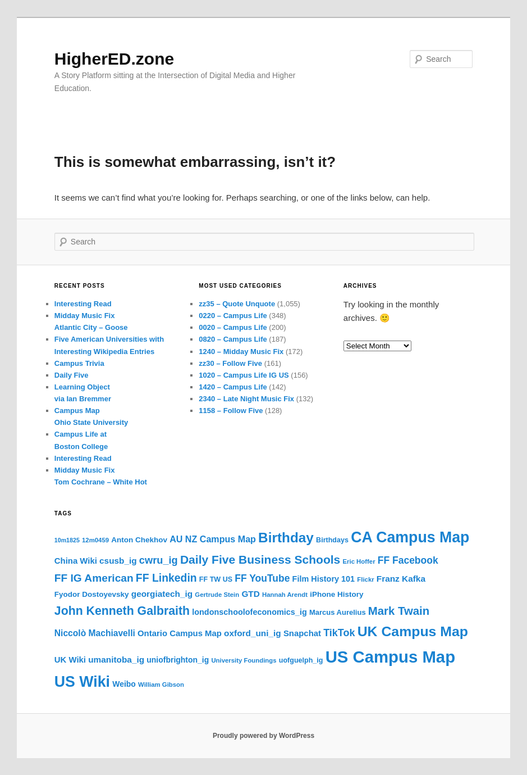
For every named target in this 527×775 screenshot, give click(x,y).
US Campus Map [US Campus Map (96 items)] (390, 656)
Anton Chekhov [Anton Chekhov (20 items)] (139, 540)
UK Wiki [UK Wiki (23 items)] (70, 659)
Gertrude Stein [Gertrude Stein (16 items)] (217, 594)
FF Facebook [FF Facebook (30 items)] (408, 560)
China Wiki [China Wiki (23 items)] (75, 560)
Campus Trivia (79, 363)
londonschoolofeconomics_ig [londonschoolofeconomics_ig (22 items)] (249, 612)
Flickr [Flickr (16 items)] (365, 579)
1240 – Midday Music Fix (241, 351)
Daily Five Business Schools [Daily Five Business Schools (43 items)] (260, 559)
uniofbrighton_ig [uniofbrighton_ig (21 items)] (177, 659)
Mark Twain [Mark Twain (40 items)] (398, 611)
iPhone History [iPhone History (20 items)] (336, 594)
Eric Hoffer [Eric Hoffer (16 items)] (358, 561)
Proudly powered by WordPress (263, 736)
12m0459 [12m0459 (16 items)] (95, 540)
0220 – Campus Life (233, 315)
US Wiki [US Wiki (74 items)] (82, 681)
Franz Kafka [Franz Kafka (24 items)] (401, 578)
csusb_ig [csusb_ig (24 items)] (118, 560)
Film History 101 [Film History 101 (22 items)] (323, 578)
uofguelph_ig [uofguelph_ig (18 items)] (301, 660)
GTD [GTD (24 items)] (250, 594)
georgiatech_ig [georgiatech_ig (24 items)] (162, 594)
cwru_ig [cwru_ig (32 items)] (158, 560)
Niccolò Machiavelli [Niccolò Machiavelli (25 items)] (94, 633)
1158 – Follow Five (231, 410)
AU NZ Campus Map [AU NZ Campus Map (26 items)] (212, 539)
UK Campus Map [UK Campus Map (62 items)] (413, 631)
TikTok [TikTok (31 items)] (339, 632)
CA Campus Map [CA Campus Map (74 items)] (410, 537)
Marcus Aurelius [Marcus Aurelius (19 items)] (337, 612)
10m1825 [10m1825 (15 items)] (67, 540)
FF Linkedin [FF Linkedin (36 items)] (166, 578)
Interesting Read (83, 304)
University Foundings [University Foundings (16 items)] (243, 660)
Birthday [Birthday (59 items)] (286, 537)
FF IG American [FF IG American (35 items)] (94, 578)
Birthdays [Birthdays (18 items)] (332, 540)
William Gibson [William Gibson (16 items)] (161, 684)
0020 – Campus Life (233, 327)
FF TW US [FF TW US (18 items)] (215, 579)
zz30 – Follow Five (230, 363)
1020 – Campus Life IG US (243, 375)
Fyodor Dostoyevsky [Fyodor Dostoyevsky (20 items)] (91, 594)
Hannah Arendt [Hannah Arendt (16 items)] (285, 594)
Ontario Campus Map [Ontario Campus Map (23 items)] (180, 633)
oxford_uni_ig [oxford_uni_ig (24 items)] (252, 633)
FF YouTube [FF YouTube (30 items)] (262, 578)
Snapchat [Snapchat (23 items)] (302, 633)
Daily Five (71, 375)
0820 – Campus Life (233, 339)
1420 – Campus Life (233, 387)
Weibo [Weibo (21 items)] (124, 683)
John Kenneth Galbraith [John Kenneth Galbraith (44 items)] (122, 611)
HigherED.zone (114, 58)
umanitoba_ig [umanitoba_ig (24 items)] (116, 659)
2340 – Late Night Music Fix (246, 399)
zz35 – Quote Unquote (237, 304)
